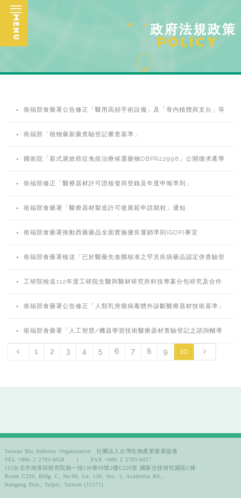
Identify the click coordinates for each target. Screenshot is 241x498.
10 (184, 351)
